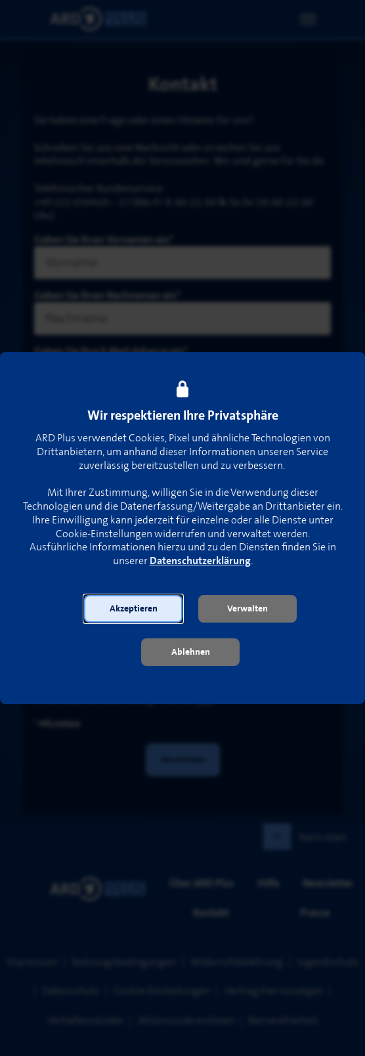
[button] (133, 609)
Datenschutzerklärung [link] (200, 562)
